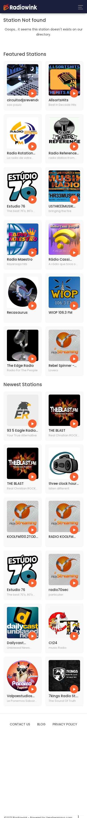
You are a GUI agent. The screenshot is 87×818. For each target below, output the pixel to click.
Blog (41, 724)
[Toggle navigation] (79, 7)
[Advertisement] (42, 771)
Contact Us (20, 724)
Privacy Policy (65, 724)
